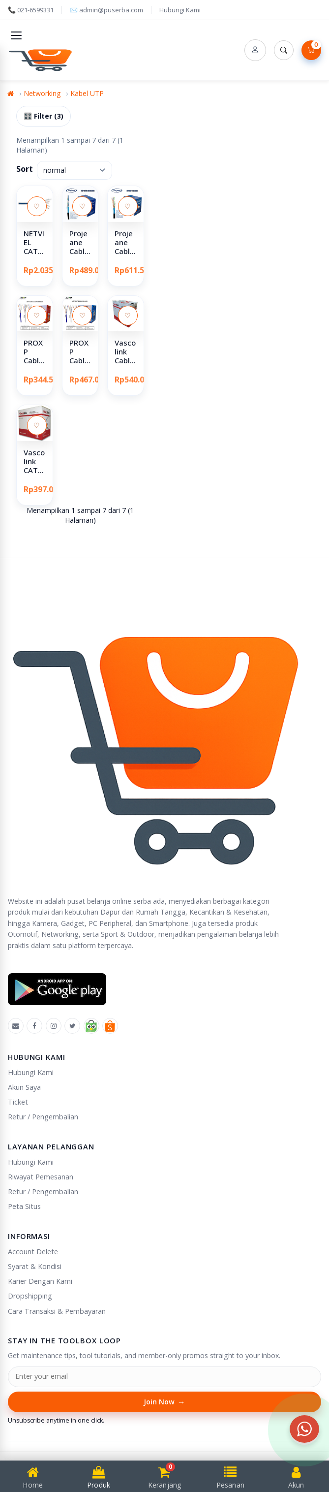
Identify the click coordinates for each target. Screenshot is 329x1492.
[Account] (255, 50)
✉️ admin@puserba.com (106, 9)
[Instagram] (53, 1026)
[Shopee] (110, 1026)
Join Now (164, 1402)
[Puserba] (42, 58)
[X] (72, 1026)
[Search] (284, 50)
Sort (24, 168)
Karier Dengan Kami (40, 1281)
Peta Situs (24, 1206)
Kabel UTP (87, 93)
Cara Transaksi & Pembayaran (57, 1311)
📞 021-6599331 (31, 9)
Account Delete (33, 1251)
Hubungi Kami (180, 9)
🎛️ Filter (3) (43, 116)
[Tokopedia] (91, 1026)
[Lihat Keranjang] (311, 50)
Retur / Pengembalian (43, 1116)
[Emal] (16, 1026)
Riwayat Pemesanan (40, 1176)
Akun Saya (24, 1087)
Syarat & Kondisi (34, 1266)
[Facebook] (34, 1026)
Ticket (18, 1102)
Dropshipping (30, 1296)
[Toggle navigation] (16, 35)
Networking (42, 93)
